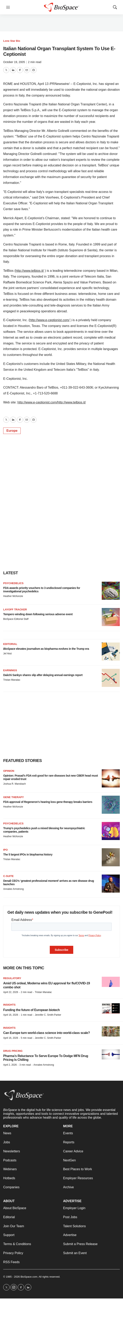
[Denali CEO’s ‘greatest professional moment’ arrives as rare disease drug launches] (111, 884)
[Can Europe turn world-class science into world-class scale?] (111, 1031)
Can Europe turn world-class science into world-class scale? (46, 1033)
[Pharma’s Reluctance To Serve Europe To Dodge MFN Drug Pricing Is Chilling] (111, 1054)
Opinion (8, 770)
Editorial (10, 644)
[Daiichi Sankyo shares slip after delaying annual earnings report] (111, 678)
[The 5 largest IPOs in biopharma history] (111, 857)
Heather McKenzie (13, 596)
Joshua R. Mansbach (14, 783)
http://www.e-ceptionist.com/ (50, 320)
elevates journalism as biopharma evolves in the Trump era (46, 648)
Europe (11, 430)
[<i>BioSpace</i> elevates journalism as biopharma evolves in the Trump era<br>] (111, 652)
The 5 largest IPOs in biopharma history (27, 854)
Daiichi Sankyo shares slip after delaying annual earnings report (42, 675)
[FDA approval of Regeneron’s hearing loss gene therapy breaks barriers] (111, 805)
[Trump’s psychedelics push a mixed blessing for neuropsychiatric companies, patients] (111, 831)
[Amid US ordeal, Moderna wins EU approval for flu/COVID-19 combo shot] (111, 982)
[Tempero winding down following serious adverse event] (111, 617)
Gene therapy (13, 797)
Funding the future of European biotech (31, 1010)
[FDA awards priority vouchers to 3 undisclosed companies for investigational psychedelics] (111, 591)
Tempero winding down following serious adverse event (38, 614)
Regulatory (12, 978)
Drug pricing (12, 1050)
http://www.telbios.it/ (29, 270)
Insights (9, 1004)
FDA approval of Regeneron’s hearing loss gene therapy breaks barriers (47, 801)
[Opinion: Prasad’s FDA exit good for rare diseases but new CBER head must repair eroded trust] (111, 778)
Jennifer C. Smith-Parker (48, 1014)
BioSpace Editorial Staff (15, 619)
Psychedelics (13, 583)
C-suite (8, 876)
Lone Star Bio (11, 40)
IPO (5, 849)
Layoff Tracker (15, 609)
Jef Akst (7, 653)
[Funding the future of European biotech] (111, 1008)
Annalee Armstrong (13, 889)
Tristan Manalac (11, 679)
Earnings (10, 670)
